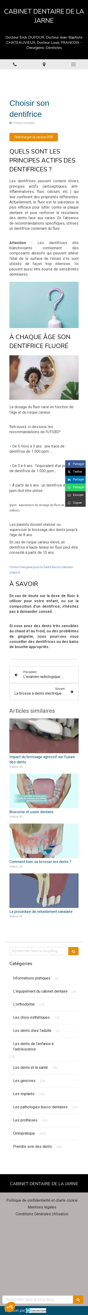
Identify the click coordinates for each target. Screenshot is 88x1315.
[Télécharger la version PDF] (33, 137)
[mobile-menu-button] (73, 64)
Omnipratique (24, 1133)
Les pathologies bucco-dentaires (40, 1107)
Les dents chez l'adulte (32, 1030)
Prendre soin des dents (32, 1146)
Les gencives (24, 1080)
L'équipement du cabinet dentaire (40, 991)
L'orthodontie (24, 1004)
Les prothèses (25, 1120)
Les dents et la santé (30, 1067)
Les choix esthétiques (31, 1017)
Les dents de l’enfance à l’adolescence (33, 1046)
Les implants (23, 1094)
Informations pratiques (31, 978)
